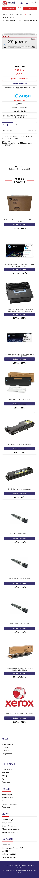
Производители (7, 757)
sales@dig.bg (11, 857)
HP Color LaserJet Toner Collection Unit (19, 444)
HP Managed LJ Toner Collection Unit (19, 399)
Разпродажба (7, 754)
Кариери (5, 776)
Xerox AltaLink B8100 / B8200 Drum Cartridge (19, 713)
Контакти (5, 773)
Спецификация (8, 125)
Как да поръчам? (8, 801)
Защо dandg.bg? (7, 130)
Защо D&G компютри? (10, 832)
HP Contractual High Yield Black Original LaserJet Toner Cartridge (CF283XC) (19, 355)
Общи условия (7, 769)
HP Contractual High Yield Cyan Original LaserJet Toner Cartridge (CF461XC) (19, 265)
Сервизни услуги (7, 820)
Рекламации (6, 782)
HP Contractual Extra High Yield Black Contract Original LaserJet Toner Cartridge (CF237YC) (19, 310)
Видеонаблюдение (9, 826)
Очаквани (5, 751)
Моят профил (7, 795)
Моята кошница (7, 798)
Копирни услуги (7, 823)
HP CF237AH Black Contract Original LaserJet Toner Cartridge (19, 220)
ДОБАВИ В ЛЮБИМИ (19, 83)
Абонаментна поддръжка (11, 829)
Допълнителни (31, 130)
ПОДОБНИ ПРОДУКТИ (19, 180)
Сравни (19, 104)
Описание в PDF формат (19, 107)
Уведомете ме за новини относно (15, 116)
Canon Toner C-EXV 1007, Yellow (19, 534)
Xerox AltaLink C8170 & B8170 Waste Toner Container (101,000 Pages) (19, 669)
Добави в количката (19, 224)
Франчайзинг (6, 779)
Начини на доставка (9, 804)
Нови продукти (7, 744)
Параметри (19, 125)
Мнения (31, 125)
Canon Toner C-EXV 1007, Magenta (19, 579)
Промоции (5, 747)
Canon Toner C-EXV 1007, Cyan (19, 624)
